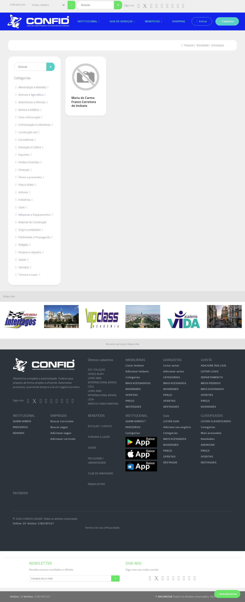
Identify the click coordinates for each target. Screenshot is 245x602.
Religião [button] (21, 244)
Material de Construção (30, 222)
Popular (189, 45)
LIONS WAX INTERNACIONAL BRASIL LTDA (102, 388)
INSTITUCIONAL (24, 416)
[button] (88, 21)
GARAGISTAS (172, 360)
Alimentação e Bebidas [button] (30, 87)
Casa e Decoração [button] (27, 117)
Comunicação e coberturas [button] (32, 124)
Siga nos (129, 5)
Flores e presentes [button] (28, 177)
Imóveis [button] (21, 192)
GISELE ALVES (96, 379)
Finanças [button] (22, 169)
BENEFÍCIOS (96, 416)
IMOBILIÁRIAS (135, 360)
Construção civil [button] (26, 132)
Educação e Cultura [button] (28, 147)
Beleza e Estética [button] (27, 109)
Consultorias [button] (24, 139)
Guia (166, 416)
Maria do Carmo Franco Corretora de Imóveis (83, 101)
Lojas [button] (19, 207)
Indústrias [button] (22, 199)
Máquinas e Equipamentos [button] (32, 214)
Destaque (218, 45)
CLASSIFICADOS (212, 416)
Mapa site (9, 296)
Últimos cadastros (100, 360)
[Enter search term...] (30, 67)
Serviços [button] (22, 267)
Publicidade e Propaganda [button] (32, 237)
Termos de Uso (94, 527)
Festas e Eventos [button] (27, 162)
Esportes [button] (22, 154)
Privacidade (112, 527)
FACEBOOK (20, 493)
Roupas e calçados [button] (28, 252)
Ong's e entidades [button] (27, 229)
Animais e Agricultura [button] (29, 94)
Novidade (202, 45)
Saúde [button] (20, 259)
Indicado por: (18, 4)
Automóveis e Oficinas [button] (30, 102)
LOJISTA (206, 360)
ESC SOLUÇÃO (96, 375)
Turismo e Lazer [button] (26, 274)
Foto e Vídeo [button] (24, 184)
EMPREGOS (58, 416)
